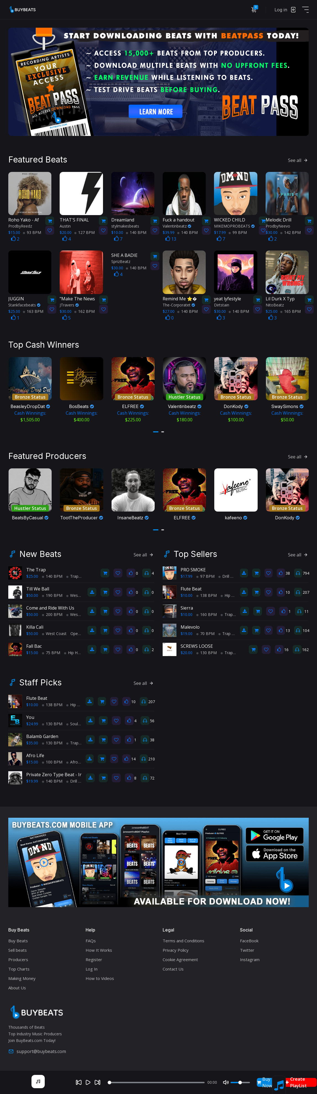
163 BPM (33, 311)
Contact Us (173, 969)
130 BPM (206, 652)
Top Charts (19, 969)
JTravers (69, 305)
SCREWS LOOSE (197, 646)
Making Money (22, 978)
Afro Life (35, 755)
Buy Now (264, 1082)
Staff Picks (40, 682)
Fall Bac (34, 646)
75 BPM (51, 652)
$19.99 (32, 781)
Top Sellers (195, 554)
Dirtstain (221, 305)
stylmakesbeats (125, 226)
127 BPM (84, 232)
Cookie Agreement (180, 959)
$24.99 (32, 723)
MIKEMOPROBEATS (234, 226)
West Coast (78, 595)
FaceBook (249, 940)
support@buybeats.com (37, 1051)
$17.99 (186, 576)
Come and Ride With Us (50, 608)
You (30, 717)
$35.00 (32, 742)
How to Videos (100, 978)
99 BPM (238, 232)
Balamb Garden (42, 736)
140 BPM (136, 232)
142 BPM (290, 232)
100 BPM (52, 762)
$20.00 (186, 652)
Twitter (247, 950)
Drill (223, 576)
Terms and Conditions (183, 940)
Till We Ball (37, 589)
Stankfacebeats (24, 305)
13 (170, 239)
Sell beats (17, 950)
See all (298, 160)
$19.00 (186, 633)
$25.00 (32, 576)
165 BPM (290, 311)
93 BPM (32, 232)
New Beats (40, 554)
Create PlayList (296, 1082)
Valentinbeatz (177, 226)
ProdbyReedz (20, 226)
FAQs (91, 940)
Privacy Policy (176, 950)
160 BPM (206, 614)
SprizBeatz (120, 261)
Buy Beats (18, 940)
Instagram (250, 959)
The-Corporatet (179, 305)
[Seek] (156, 1082)
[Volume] (240, 1082)
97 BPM (205, 576)
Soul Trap (76, 723)
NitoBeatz (275, 305)
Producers (18, 959)
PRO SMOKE (193, 570)
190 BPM (52, 595)
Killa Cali (34, 627)
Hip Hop (73, 652)
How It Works (99, 950)
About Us (17, 987)
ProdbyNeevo (278, 226)
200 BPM (52, 614)
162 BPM (84, 311)
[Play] (88, 1082)
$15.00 (32, 652)
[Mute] (226, 1082)
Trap (72, 576)
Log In (91, 969)
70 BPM (205, 633)
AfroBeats (77, 762)
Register (94, 959)
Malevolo (190, 627)
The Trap (36, 570)
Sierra (187, 608)
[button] (155, 431)
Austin (65, 226)
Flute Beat (191, 589)
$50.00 (32, 595)
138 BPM (206, 595)
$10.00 (186, 595)
